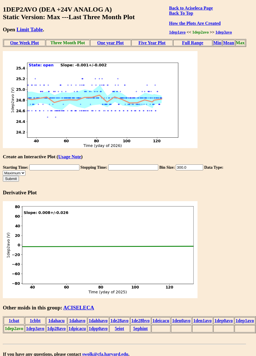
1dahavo (77, 320)
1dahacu (56, 320)
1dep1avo (177, 32)
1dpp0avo (98, 328)
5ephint (140, 328)
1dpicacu (77, 328)
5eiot (119, 328)
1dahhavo (98, 320)
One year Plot (110, 42)
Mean (228, 42)
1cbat (14, 320)
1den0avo (181, 320)
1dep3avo (223, 32)
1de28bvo (140, 320)
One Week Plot (24, 42)
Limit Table (29, 29)
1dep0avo (223, 320)
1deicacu (161, 320)
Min (217, 42)
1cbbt (35, 320)
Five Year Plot (152, 42)
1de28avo (119, 320)
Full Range (192, 42)
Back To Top (181, 13)
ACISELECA (78, 308)
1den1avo (202, 320)
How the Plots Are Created (194, 23)
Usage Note (69, 156)
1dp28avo (56, 328)
